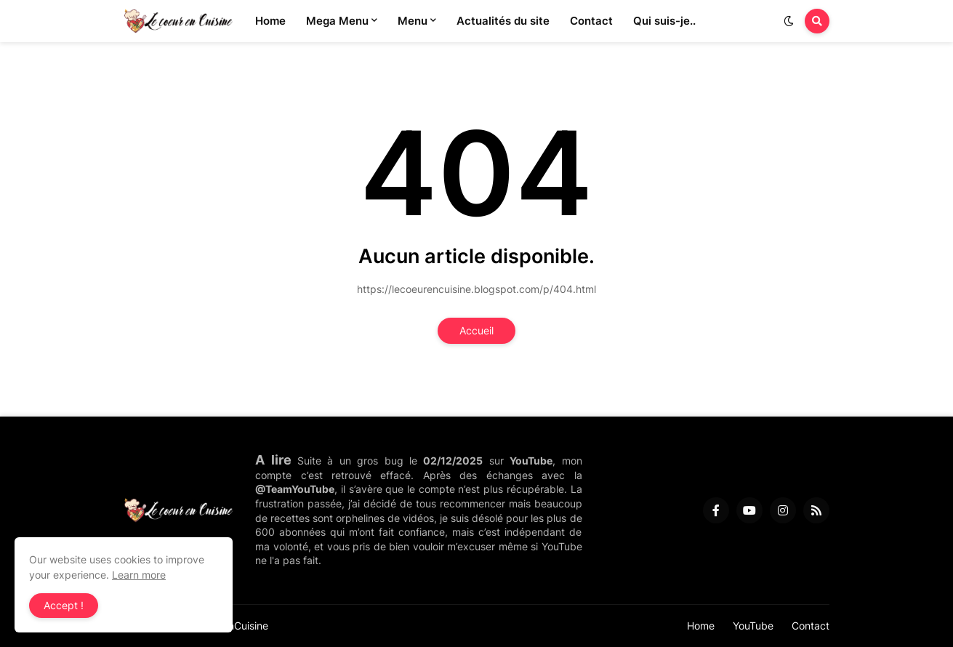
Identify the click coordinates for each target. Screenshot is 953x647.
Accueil (476, 330)
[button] (789, 21)
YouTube (753, 625)
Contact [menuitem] (591, 21)
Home (701, 625)
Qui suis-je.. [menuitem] (664, 21)
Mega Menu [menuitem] (337, 21)
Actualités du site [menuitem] (503, 21)
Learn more (139, 574)
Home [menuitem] (270, 21)
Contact (810, 625)
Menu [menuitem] (412, 21)
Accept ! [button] (64, 605)
